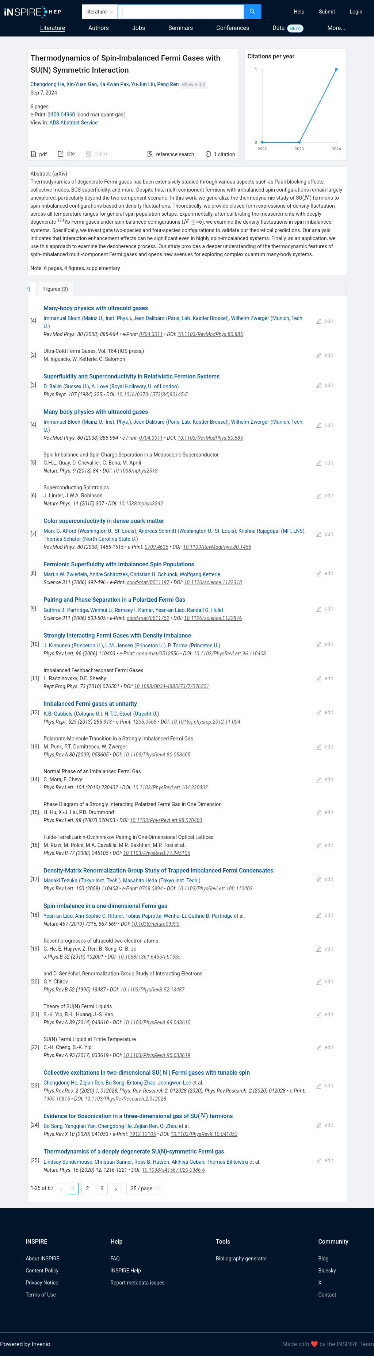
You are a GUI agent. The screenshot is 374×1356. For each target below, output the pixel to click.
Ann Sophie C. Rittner (99, 916)
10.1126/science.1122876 (213, 618)
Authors (98, 27)
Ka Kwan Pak (114, 84)
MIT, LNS (293, 531)
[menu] (318, 11)
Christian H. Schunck (153, 574)
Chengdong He (47, 84)
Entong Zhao (141, 1083)
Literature (52, 27)
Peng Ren (168, 84)
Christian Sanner (113, 1162)
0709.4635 (156, 547)
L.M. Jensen (119, 645)
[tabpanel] (187, 749)
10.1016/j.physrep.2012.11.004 (205, 722)
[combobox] (181, 11)
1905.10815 (56, 1099)
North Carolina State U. (110, 539)
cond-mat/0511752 (148, 618)
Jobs (138, 27)
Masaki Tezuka (60, 880)
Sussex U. (76, 386)
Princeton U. (87, 645)
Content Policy (42, 1271)
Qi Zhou (169, 1126)
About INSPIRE (42, 1258)
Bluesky (327, 1271)
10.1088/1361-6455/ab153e (149, 957)
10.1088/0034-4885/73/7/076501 (171, 686)
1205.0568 (145, 722)
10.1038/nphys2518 (135, 471)
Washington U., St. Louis (107, 531)
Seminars (180, 27)
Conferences (232, 27)
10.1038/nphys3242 (141, 503)
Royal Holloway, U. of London (144, 386)
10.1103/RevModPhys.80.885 (210, 334)
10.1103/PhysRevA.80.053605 (157, 755)
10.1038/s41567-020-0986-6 (173, 1170)
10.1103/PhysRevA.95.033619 (157, 1055)
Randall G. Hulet (205, 610)
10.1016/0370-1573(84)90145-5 (152, 394)
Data (278, 27)
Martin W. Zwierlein (65, 574)
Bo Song (115, 1083)
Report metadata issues (137, 1283)
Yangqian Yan (80, 1126)
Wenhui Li (101, 610)
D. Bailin (52, 386)
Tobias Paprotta (143, 916)
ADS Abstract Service (73, 123)
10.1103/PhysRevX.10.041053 (204, 1134)
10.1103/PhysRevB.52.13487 (153, 990)
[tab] (52, 289)
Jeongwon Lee (174, 1083)
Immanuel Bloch (61, 318)
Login (356, 12)
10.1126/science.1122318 (213, 582)
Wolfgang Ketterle (200, 574)
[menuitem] (299, 11)
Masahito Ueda (140, 880)
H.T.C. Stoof (117, 714)
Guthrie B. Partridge (65, 610)
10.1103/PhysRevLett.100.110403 (215, 888)
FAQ (114, 1258)
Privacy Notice (42, 1283)
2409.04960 (61, 115)
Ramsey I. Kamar (134, 610)
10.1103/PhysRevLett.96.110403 (230, 653)
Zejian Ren (91, 1083)
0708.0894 (151, 888)
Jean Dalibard (149, 318)
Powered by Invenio (25, 1344)
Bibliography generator (241, 1258)
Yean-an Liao (170, 610)
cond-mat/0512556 (157, 653)
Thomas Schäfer (62, 539)
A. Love (99, 386)
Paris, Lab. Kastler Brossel (197, 318)
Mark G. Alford (59, 531)
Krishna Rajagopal (259, 531)
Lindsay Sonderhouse (67, 1162)
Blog (323, 1258)
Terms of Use (41, 1295)
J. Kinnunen (56, 645)
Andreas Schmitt (157, 531)
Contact (327, 1295)
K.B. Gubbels (57, 714)
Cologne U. (88, 714)
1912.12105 (143, 1134)
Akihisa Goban (188, 1162)
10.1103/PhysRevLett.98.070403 (166, 820)
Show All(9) (193, 84)
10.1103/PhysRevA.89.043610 (157, 1022)
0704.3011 (151, 334)
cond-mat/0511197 (148, 582)
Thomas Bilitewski (227, 1162)
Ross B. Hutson (151, 1162)
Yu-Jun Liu (143, 84)
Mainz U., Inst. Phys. (106, 318)
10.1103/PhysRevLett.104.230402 (170, 787)
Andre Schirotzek (108, 574)
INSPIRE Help (125, 1271)
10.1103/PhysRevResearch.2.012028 (125, 1099)
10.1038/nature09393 (155, 924)
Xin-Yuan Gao (81, 84)
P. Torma (178, 645)
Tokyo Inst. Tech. (100, 880)
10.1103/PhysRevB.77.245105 (156, 853)
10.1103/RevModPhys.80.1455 (217, 547)
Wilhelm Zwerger (250, 318)
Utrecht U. (146, 714)
